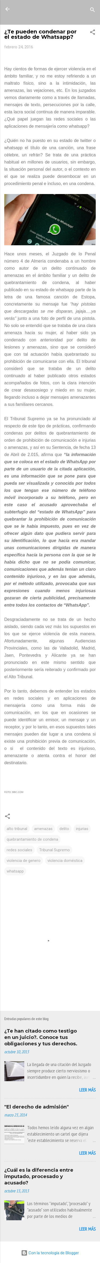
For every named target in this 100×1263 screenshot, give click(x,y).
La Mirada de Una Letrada (50, 12)
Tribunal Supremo (54, 850)
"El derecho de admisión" (36, 1107)
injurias (82, 828)
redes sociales (19, 850)
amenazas (43, 828)
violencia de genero (24, 860)
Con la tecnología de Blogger (50, 1253)
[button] (92, 33)
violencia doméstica (64, 860)
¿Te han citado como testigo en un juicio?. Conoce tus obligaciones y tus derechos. (40, 1037)
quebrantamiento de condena (32, 839)
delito (64, 828)
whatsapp (15, 871)
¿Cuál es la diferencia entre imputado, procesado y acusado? (38, 1176)
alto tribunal (17, 828)
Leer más (87, 1090)
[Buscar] (92, 11)
